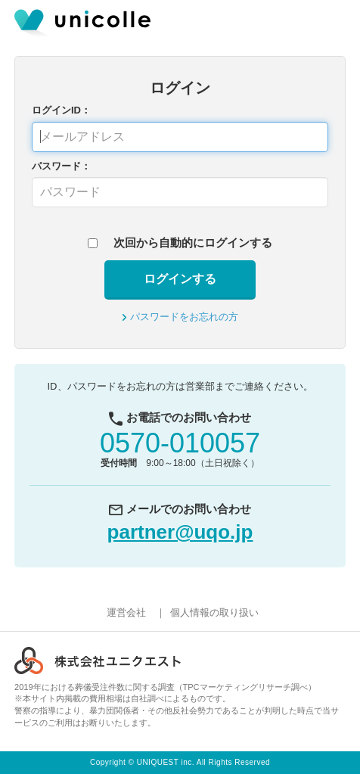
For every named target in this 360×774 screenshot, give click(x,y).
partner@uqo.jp (180, 532)
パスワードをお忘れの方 (184, 316)
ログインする (180, 278)
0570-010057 (180, 442)
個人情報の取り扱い (214, 612)
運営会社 (126, 612)
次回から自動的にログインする (192, 242)
